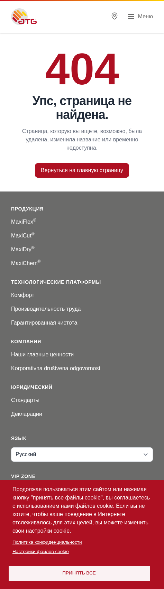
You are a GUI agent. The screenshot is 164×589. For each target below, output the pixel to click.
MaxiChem (25, 263)
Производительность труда (46, 309)
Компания (26, 341)
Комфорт (22, 295)
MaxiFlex (23, 222)
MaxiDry (23, 249)
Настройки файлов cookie (40, 551)
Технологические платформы (56, 282)
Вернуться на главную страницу (82, 170)
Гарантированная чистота (44, 323)
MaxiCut (23, 236)
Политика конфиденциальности (47, 542)
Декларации (26, 414)
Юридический (32, 387)
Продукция (27, 209)
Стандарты (25, 400)
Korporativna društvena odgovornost (55, 368)
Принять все (79, 573)
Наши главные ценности (42, 354)
